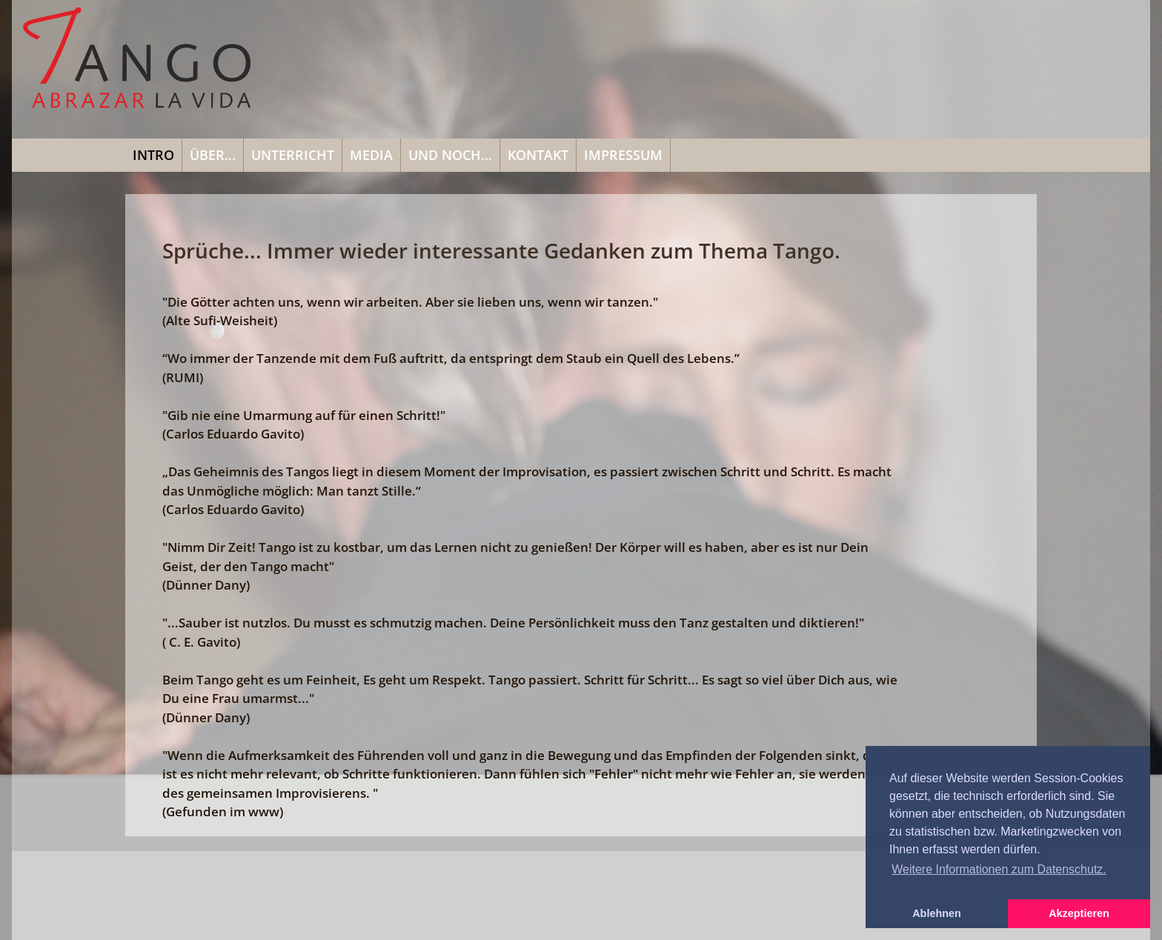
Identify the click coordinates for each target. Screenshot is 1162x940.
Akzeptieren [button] (1079, 913)
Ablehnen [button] (936, 913)
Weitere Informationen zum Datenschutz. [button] (999, 869)
